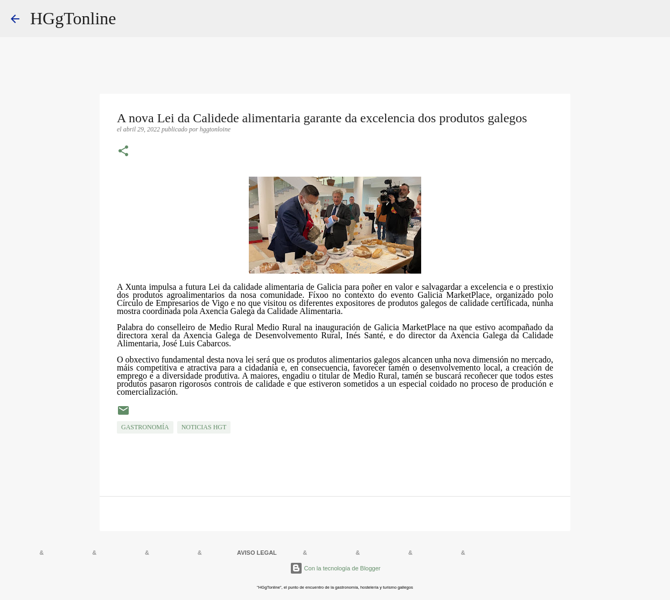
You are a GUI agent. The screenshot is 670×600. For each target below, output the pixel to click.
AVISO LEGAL (257, 552)
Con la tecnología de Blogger (335, 568)
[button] (123, 151)
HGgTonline (73, 18)
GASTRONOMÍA (145, 427)
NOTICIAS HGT (204, 427)
